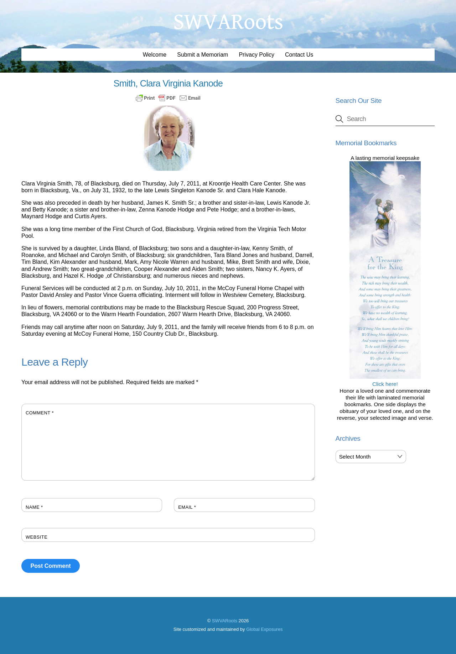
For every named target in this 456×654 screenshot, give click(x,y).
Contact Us (299, 55)
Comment (40, 412)
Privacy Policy (256, 55)
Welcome (154, 55)
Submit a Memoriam (202, 55)
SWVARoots (224, 620)
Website (36, 537)
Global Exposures (264, 629)
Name (34, 507)
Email (187, 507)
